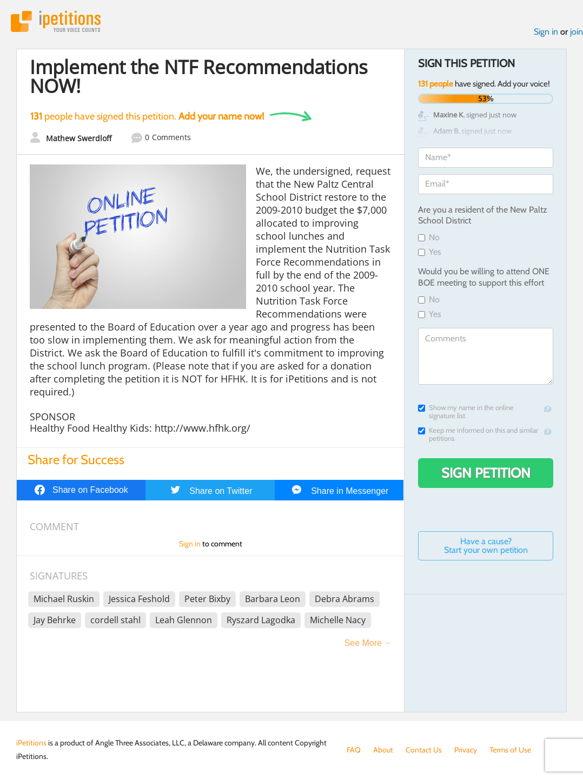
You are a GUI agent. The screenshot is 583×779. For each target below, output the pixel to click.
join (576, 32)
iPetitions (56, 21)
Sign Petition (486, 473)
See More (363, 643)
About (383, 750)
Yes (429, 252)
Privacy (465, 750)
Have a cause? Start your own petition (486, 545)
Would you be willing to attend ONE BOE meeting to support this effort (483, 277)
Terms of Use (510, 750)
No (429, 237)
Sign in (546, 32)
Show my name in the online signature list (466, 412)
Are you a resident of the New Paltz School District (482, 215)
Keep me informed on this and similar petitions (478, 434)
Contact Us (424, 750)
